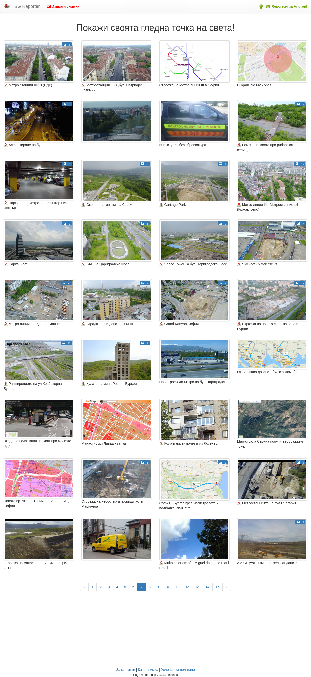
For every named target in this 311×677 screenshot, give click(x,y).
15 (218, 587)
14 (207, 587)
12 (187, 587)
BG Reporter (27, 6)
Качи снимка (148, 670)
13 (197, 587)
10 (167, 587)
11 (177, 587)
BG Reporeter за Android (286, 6)
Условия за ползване (178, 670)
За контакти (125, 670)
